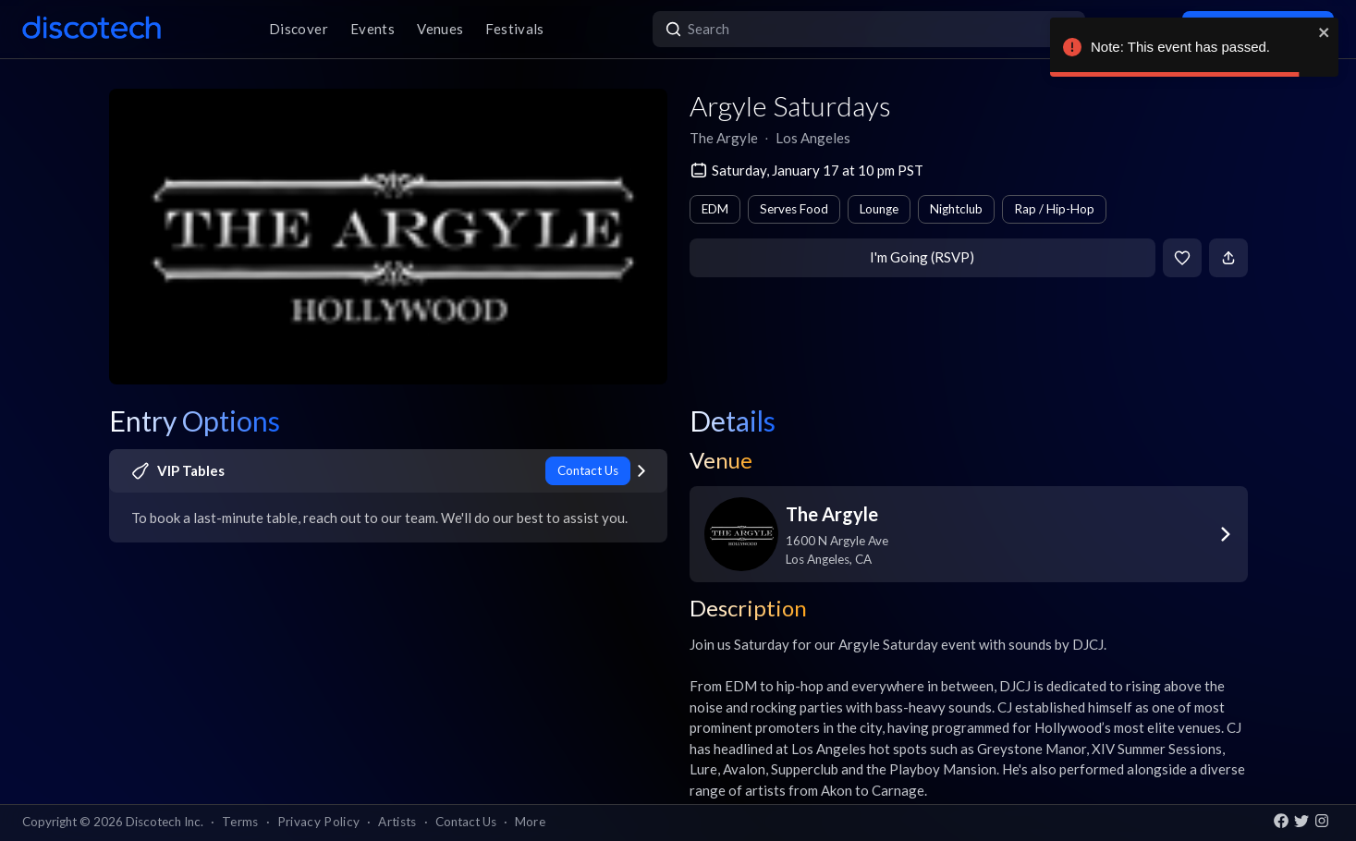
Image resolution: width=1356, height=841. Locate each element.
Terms (240, 821)
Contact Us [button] (465, 821)
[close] (1324, 32)
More (530, 821)
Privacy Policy (318, 821)
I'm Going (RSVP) (922, 257)
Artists (397, 821)
